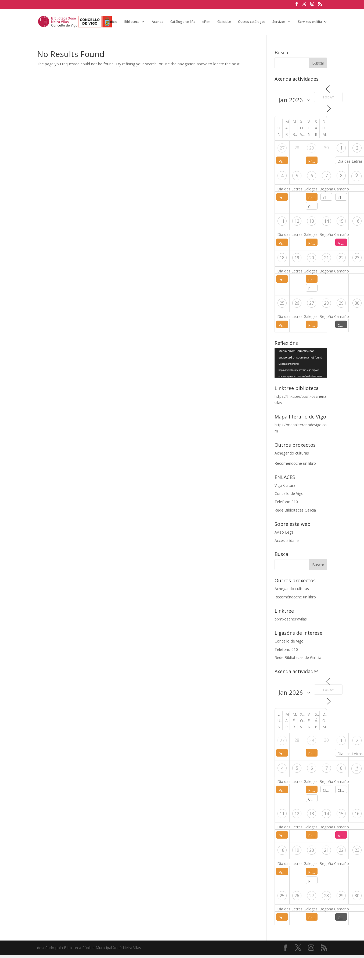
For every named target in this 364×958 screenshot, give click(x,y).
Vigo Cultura (285, 485)
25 (282, 303)
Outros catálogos (251, 22)
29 (311, 148)
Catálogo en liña (182, 22)
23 (357, 258)
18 (282, 258)
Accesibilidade (287, 540)
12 (296, 221)
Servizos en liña (310, 22)
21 (326, 258)
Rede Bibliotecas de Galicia (298, 657)
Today (328, 97)
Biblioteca (131, 22)
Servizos (279, 22)
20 (311, 258)
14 (326, 221)
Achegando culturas (292, 453)
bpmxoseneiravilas (291, 619)
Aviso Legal (284, 532)
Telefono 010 (286, 501)
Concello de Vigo (289, 493)
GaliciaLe (224, 22)
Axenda (157, 22)
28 (326, 303)
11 (282, 221)
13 (311, 221)
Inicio (113, 22)
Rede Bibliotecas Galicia (295, 510)
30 (357, 303)
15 (341, 221)
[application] (301, 363)
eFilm (206, 22)
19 (296, 258)
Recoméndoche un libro (295, 463)
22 (341, 258)
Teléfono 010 (286, 649)
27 (282, 148)
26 (296, 303)
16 (357, 221)
